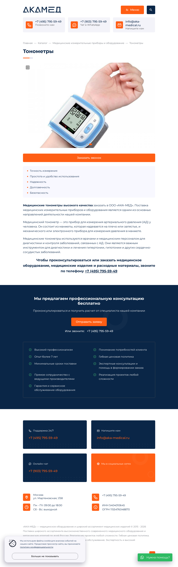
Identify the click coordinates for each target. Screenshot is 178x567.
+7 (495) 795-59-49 (48, 21)
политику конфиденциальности (36, 547)
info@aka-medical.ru (133, 23)
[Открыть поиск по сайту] (151, 10)
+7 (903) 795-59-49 (93, 21)
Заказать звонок (89, 157)
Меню (132, 10)
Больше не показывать (45, 556)
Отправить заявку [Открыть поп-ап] (89, 321)
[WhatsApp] (155, 557)
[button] (87, 144)
